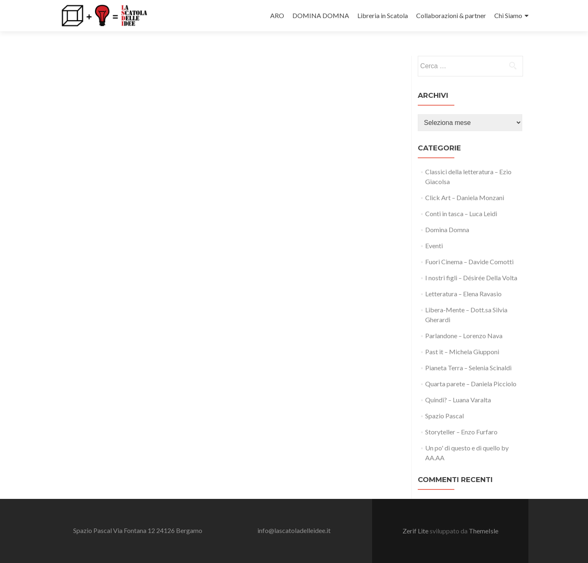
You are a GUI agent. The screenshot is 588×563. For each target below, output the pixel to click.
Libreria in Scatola (382, 15)
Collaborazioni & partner (451, 15)
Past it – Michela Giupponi (462, 351)
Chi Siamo (508, 15)
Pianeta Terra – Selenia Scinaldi (468, 367)
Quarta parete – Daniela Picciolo (470, 384)
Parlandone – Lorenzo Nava (463, 335)
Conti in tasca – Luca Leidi (461, 213)
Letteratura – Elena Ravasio (463, 294)
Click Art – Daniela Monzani (464, 197)
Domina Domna (447, 229)
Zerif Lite (416, 531)
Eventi (434, 245)
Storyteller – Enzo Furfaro (461, 432)
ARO (277, 15)
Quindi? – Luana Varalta (458, 400)
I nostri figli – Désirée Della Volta (471, 278)
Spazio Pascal (444, 416)
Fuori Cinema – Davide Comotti (469, 261)
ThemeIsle (483, 531)
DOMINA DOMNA (320, 15)
